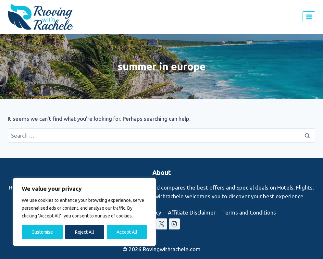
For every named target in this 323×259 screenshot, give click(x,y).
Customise (42, 232)
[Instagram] (174, 223)
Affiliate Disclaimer (192, 212)
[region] (84, 212)
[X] (161, 223)
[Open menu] (309, 16)
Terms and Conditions (249, 212)
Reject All (84, 232)
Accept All (127, 232)
